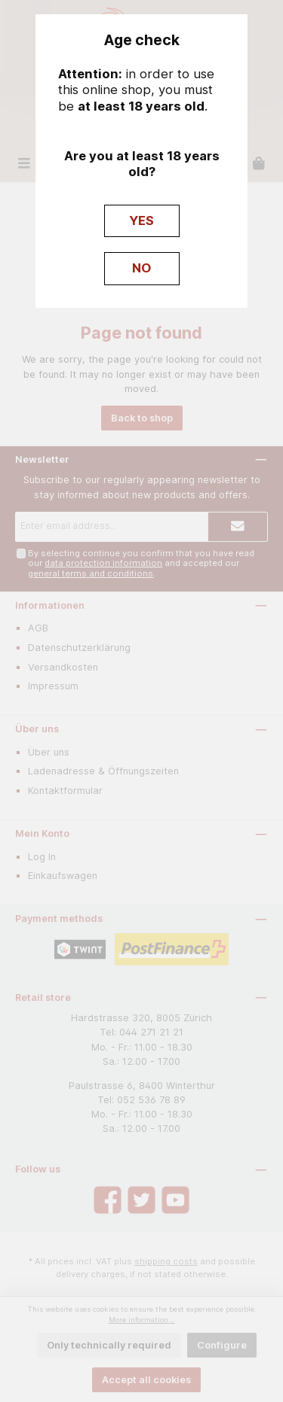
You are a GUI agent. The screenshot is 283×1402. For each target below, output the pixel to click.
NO (141, 267)
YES (141, 220)
